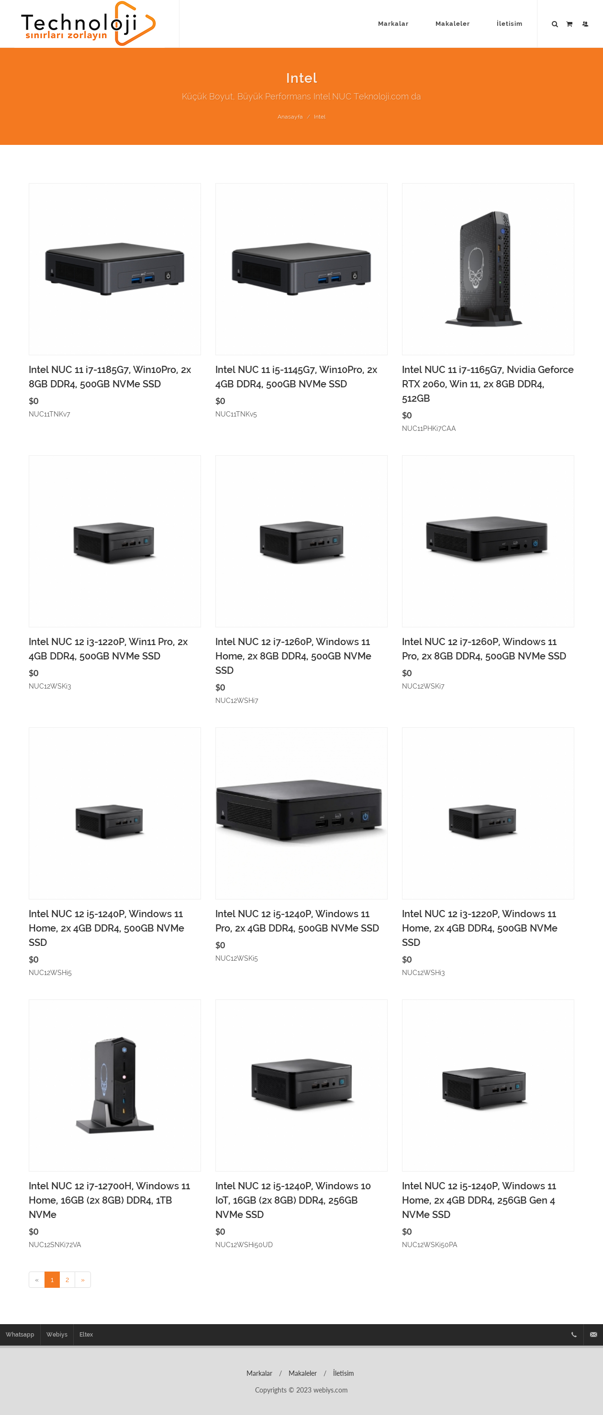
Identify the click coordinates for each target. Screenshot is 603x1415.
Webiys (56, 1334)
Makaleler (302, 1373)
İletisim (342, 1373)
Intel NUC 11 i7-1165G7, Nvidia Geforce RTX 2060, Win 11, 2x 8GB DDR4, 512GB (488, 384)
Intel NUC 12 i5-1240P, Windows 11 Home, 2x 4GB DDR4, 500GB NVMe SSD (106, 928)
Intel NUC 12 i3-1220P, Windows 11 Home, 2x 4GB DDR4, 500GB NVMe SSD (480, 928)
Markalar (258, 1373)
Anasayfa (290, 116)
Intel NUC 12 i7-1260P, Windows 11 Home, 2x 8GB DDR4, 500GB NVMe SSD (293, 656)
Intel (319, 116)
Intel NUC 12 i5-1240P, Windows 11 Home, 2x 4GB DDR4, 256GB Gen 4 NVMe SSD (479, 1200)
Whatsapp (20, 1334)
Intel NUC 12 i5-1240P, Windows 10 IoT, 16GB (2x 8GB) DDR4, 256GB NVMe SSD (293, 1200)
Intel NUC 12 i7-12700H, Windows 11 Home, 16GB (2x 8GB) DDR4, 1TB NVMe (109, 1200)
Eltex (86, 1334)
